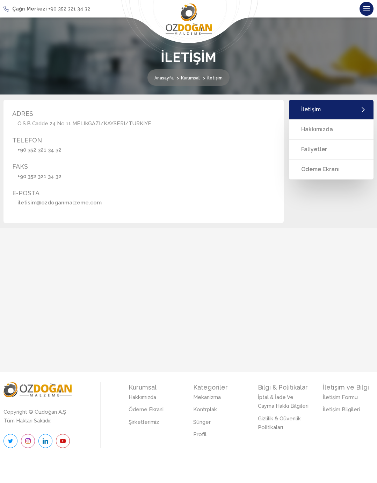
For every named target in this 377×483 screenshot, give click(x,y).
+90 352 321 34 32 (39, 150)
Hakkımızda (317, 129)
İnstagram (28, 441)
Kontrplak (205, 409)
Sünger (202, 422)
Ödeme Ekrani (146, 409)
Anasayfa (164, 78)
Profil (199, 434)
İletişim (311, 109)
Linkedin (45, 441)
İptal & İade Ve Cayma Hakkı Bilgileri (283, 402)
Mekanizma (207, 397)
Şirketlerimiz (144, 422)
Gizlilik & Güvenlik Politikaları (279, 423)
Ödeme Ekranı (320, 169)
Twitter (10, 441)
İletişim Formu (340, 397)
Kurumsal (190, 78)
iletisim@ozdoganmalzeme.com (59, 203)
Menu (368, 6)
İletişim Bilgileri (341, 409)
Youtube (63, 441)
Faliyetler (314, 149)
